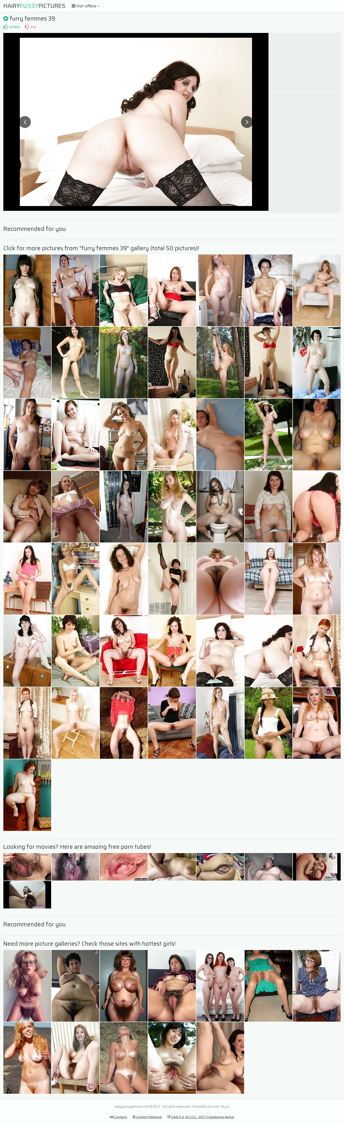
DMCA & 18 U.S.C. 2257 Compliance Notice (200, 1117)
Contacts (118, 1117)
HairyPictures (34, 6)
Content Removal (147, 1117)
